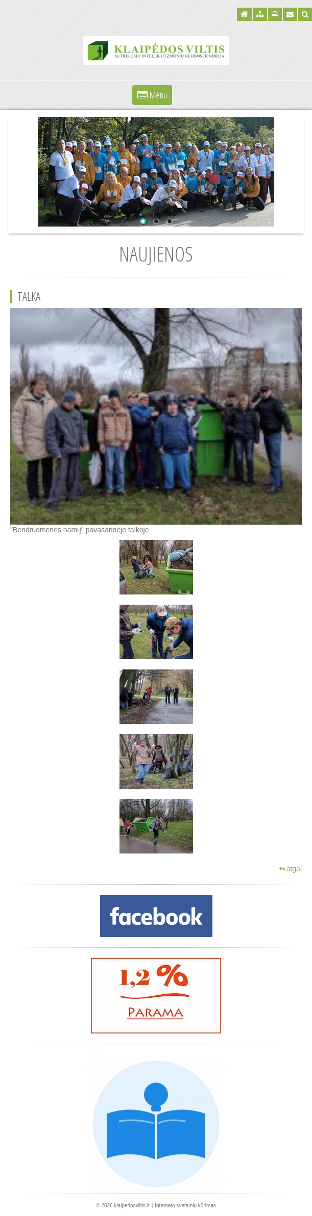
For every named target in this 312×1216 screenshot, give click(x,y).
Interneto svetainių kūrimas (185, 1205)
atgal (290, 869)
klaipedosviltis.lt (131, 1205)
